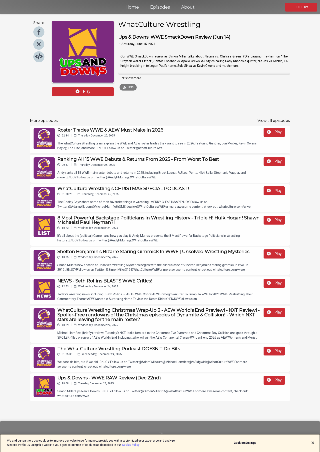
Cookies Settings (245, 445)
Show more (131, 78)
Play (83, 91)
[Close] (313, 445)
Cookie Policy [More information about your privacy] (130, 447)
